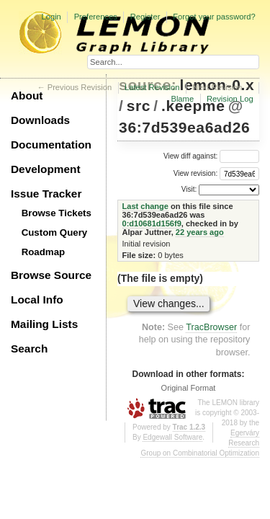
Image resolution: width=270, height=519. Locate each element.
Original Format (188, 387)
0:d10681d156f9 (151, 223)
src (138, 105)
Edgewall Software (172, 437)
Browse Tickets (56, 213)
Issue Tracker (46, 193)
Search (29, 348)
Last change (145, 206)
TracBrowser (211, 327)
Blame (182, 98)
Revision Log (230, 98)
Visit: (189, 189)
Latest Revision (152, 87)
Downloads (40, 120)
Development (46, 169)
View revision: (196, 173)
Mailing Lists (44, 324)
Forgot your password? (214, 16)
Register (145, 16)
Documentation (51, 144)
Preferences (95, 16)
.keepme (193, 105)
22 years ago (200, 232)
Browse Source (51, 275)
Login (50, 16)
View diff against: (211, 156)
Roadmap (44, 252)
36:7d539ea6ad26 (184, 127)
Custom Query (55, 232)
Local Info (37, 299)
